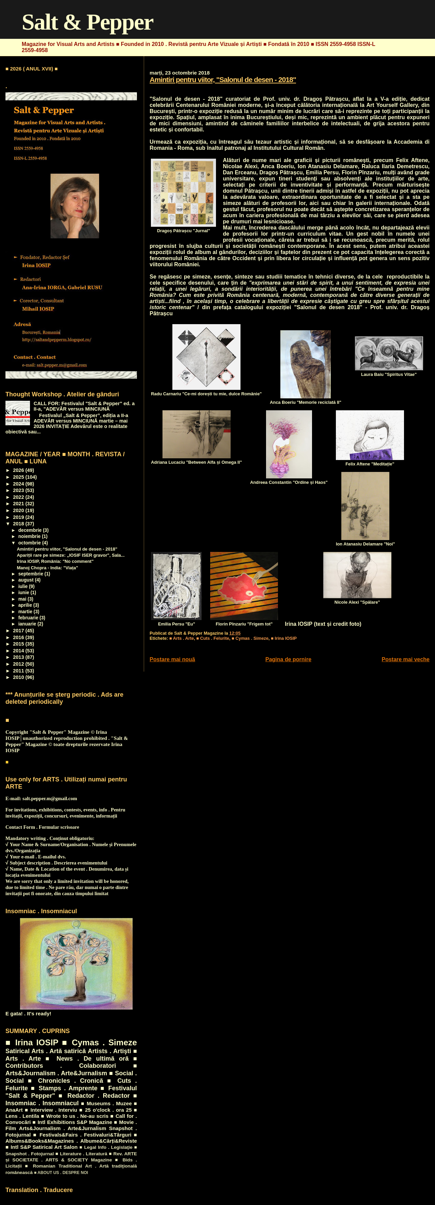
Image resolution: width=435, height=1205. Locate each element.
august (26, 580)
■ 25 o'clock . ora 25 (105, 1110)
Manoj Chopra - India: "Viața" (47, 567)
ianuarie (27, 624)
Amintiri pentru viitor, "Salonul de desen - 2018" (223, 79)
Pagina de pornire (288, 659)
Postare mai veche (406, 659)
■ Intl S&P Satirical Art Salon (41, 1147)
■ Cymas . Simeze (250, 638)
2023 (19, 490)
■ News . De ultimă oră (86, 1058)
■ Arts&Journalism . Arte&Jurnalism (71, 1069)
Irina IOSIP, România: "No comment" (55, 561)
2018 (19, 523)
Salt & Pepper (87, 22)
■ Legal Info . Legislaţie (106, 1147)
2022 (19, 497)
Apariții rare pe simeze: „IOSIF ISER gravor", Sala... (71, 555)
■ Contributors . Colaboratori (71, 1062)
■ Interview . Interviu (51, 1110)
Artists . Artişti (109, 1051)
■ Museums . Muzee (106, 1103)
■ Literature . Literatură (81, 1153)
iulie (23, 586)
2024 (19, 484)
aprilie (25, 605)
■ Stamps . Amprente (64, 1088)
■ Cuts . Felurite (212, 638)
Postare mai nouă (172, 659)
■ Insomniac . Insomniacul (71, 1099)
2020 (19, 510)
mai (23, 599)
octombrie (30, 542)
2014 (19, 650)
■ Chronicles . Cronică (65, 1080)
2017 (19, 630)
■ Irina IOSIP (284, 638)
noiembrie (30, 536)
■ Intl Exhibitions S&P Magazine (72, 1122)
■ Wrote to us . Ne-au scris (74, 1116)
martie (26, 611)
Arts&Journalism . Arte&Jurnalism (62, 1128)
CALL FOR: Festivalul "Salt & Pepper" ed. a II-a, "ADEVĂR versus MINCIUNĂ (84, 406)
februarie (29, 617)
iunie (24, 592)
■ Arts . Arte (181, 638)
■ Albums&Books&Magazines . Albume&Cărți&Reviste (71, 1138)
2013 (19, 657)
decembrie (30, 530)
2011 (19, 670)
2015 (19, 644)
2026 (19, 470)
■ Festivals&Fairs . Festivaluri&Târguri (82, 1135)
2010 (19, 677)
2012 (19, 664)
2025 (19, 477)
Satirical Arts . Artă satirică (45, 1051)
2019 (19, 517)
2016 (19, 637)
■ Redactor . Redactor (94, 1095)
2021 (19, 503)
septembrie (31, 573)
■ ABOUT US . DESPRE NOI (61, 1172)
